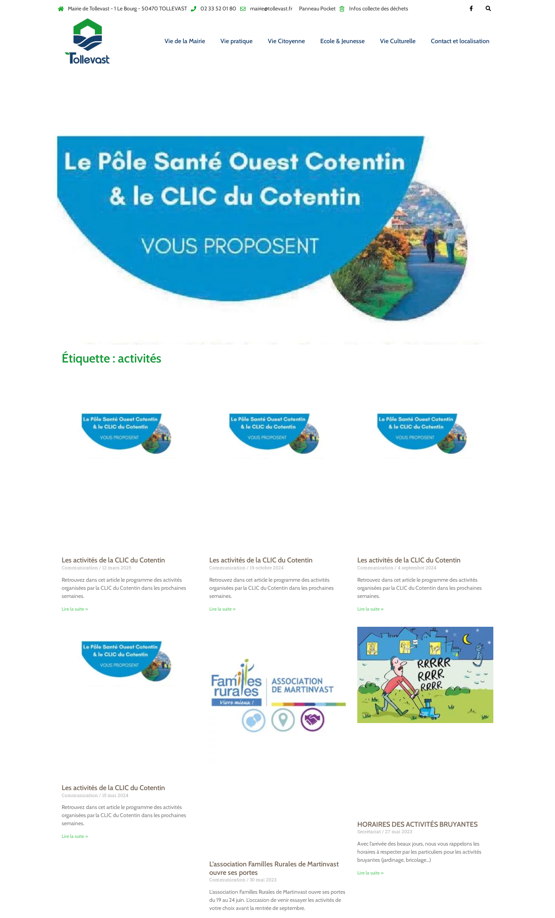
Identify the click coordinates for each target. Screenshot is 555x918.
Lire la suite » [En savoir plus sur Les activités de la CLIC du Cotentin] (75, 609)
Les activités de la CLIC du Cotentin (113, 560)
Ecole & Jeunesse (342, 41)
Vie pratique (236, 41)
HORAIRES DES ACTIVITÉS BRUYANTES (417, 824)
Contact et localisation (460, 41)
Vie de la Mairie (185, 41)
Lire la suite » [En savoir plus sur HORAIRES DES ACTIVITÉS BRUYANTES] (370, 873)
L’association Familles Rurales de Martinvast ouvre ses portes (274, 868)
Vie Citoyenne (286, 41)
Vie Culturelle (397, 41)
